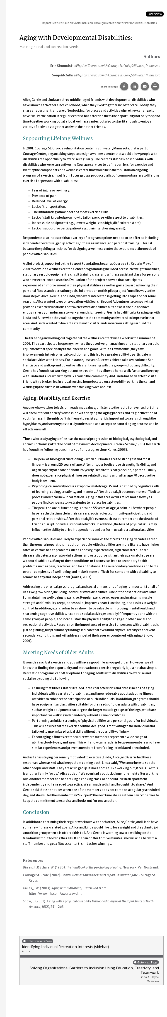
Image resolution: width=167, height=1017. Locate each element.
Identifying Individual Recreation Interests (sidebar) (91, 946)
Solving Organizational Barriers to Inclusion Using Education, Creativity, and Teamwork (90, 971)
